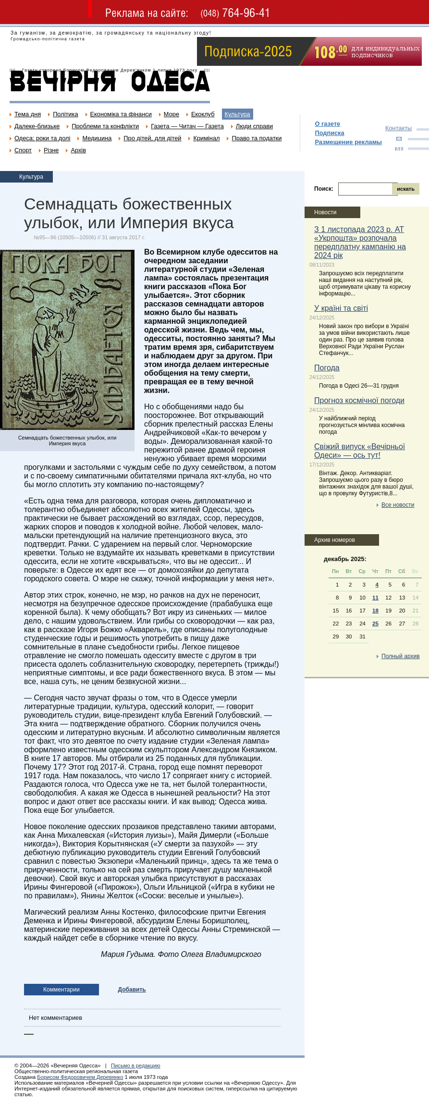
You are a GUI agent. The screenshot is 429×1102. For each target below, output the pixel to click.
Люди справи (254, 126)
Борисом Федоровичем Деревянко (80, 1077)
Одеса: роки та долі (42, 138)
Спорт (23, 150)
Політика (65, 114)
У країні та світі (341, 308)
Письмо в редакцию (135, 1065)
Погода (327, 368)
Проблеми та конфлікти (105, 126)
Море (171, 114)
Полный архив (400, 656)
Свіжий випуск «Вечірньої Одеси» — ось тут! (359, 450)
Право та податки (257, 138)
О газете (327, 123)
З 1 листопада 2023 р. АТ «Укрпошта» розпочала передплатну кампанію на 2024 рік (360, 242)
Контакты (398, 128)
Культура (237, 114)
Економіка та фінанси (121, 114)
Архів (78, 150)
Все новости (397, 505)
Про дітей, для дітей (152, 138)
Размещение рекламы (348, 142)
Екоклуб (202, 114)
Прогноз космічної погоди (359, 400)
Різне (51, 150)
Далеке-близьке (37, 126)
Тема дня (27, 114)
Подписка (329, 132)
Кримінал (206, 138)
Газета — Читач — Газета (187, 126)
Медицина (96, 138)
